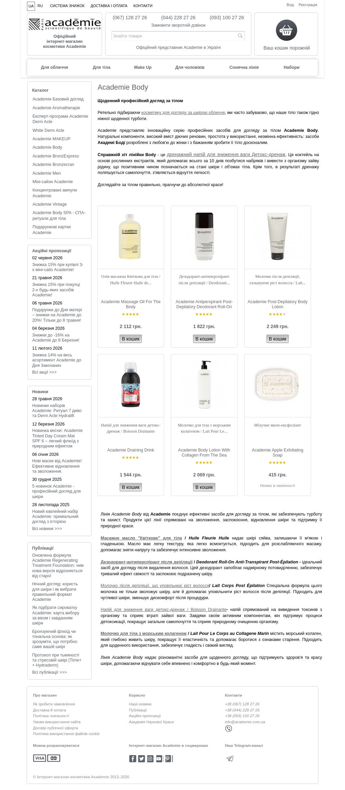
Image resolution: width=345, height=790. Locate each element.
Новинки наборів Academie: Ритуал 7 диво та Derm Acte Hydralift (57, 410)
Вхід (290, 4)
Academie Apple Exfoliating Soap (278, 453)
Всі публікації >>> (49, 672)
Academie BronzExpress (55, 156)
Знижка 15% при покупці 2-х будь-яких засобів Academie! (56, 289)
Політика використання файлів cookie (66, 734)
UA (31, 6)
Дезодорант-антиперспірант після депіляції (147, 562)
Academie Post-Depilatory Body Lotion (278, 304)
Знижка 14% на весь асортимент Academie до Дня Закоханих (57, 360)
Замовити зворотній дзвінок (178, 25)
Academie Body (47, 147)
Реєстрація (308, 4)
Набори (292, 67)
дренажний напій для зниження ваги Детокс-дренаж (226, 154)
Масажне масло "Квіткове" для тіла (141, 538)
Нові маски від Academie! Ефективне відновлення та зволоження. (57, 466)
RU (40, 6)
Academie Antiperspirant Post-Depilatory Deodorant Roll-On (204, 304)
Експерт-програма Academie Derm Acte (60, 119)
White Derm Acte (48, 130)
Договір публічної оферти (55, 728)
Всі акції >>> (44, 372)
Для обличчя (54, 67)
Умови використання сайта (57, 722)
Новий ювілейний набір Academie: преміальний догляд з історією (55, 516)
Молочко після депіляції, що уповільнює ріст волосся (155, 585)
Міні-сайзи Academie (52, 181)
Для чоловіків (190, 67)
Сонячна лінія (244, 67)
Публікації (43, 548)
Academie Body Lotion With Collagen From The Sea (204, 453)
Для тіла (102, 67)
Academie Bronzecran (53, 164)
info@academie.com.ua (245, 722)
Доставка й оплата (49, 710)
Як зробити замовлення (54, 704)
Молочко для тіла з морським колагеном (144, 633)
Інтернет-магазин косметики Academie (73, 777)
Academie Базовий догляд (58, 99)
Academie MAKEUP (51, 139)
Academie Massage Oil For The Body (131, 304)
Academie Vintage (49, 204)
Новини (40, 391)
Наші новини (140, 704)
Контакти (142, 6)
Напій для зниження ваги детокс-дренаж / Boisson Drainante (163, 609)
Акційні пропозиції (51, 250)
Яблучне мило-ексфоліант (277, 425)
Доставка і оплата (109, 6)
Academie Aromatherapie (56, 108)
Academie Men (46, 173)
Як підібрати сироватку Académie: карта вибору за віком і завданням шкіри (56, 615)
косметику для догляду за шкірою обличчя (183, 112)
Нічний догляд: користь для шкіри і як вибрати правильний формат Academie (55, 592)
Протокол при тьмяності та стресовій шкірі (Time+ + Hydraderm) (57, 660)
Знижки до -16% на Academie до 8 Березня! (56, 338)
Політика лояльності (51, 716)
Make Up (143, 67)
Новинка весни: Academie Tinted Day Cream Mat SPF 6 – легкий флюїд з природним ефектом (57, 438)
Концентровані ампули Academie (54, 193)
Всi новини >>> (47, 528)
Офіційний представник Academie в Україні (178, 47)
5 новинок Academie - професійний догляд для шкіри (56, 491)
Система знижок (67, 6)
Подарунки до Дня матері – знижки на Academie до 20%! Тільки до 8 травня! (57, 315)
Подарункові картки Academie (51, 230)
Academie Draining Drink (130, 450)
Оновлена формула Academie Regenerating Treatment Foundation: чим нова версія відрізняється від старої (58, 565)
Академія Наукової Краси (151, 722)
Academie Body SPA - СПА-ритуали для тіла (58, 215)
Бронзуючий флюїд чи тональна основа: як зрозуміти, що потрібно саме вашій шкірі (54, 639)
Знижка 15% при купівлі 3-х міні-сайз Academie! (58, 267)
